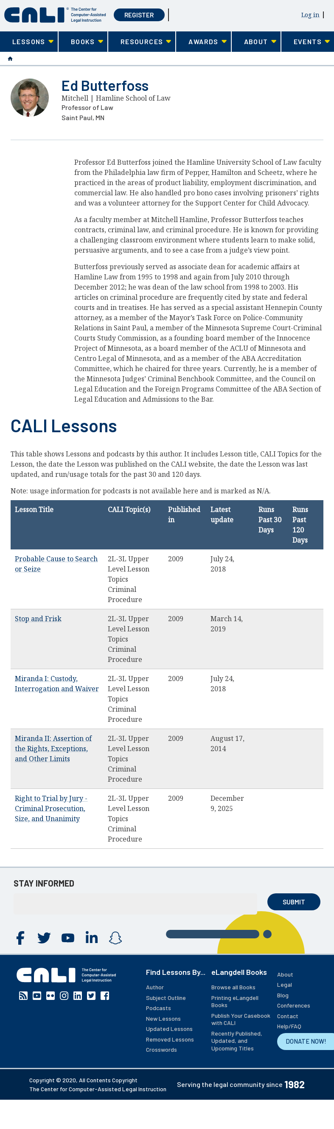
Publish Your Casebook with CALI (240, 1019)
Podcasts (158, 1007)
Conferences (293, 1005)
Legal (284, 984)
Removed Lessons (170, 1039)
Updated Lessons (169, 1028)
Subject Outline (166, 997)
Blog (283, 995)
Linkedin (91, 938)
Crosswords (161, 1049)
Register (139, 15)
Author (155, 987)
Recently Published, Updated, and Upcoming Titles (236, 1041)
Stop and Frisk (38, 618)
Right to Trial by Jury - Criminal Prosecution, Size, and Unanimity (51, 808)
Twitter (44, 938)
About (285, 974)
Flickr (50, 995)
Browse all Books (233, 987)
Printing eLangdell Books (234, 1001)
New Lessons (163, 1018)
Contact (287, 1015)
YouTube (68, 938)
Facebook (20, 938)
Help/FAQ (289, 1026)
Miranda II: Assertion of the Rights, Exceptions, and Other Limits (53, 748)
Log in (310, 15)
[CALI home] (55, 15)
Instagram (115, 938)
